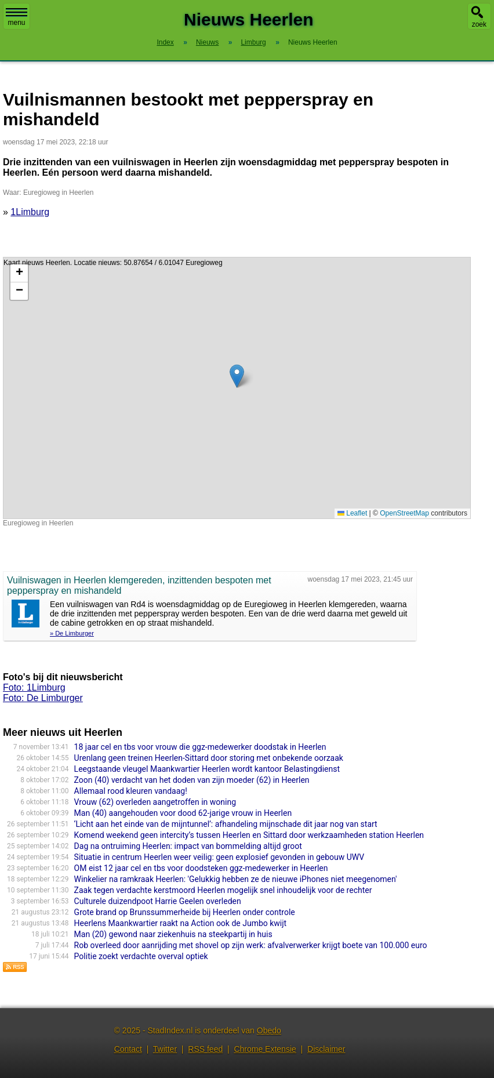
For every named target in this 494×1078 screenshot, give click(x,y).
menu (16, 17)
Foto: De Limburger (43, 698)
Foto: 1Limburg (34, 687)
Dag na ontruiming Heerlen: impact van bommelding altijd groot (188, 846)
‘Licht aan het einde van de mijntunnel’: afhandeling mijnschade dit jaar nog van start (225, 824)
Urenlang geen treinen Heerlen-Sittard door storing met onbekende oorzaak (208, 758)
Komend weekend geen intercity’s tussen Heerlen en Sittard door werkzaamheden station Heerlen (249, 835)
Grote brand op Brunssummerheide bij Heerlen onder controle (184, 912)
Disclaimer (326, 1049)
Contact (128, 1049)
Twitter (165, 1049)
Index (165, 42)
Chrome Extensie (265, 1049)
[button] (237, 376)
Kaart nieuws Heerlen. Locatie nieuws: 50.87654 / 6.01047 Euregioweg (235, 388)
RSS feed (205, 1049)
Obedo (269, 1030)
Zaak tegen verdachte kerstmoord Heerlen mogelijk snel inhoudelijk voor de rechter (223, 890)
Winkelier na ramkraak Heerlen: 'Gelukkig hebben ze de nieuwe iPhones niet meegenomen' (235, 879)
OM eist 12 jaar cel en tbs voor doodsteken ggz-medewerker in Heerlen (201, 868)
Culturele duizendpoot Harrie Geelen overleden (157, 901)
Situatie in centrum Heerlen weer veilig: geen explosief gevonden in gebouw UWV (219, 857)
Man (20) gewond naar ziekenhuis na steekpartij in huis (173, 934)
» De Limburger (72, 633)
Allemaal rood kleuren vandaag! (130, 791)
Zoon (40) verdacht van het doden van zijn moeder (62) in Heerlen (192, 780)
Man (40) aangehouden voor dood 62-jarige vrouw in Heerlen (183, 813)
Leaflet (352, 513)
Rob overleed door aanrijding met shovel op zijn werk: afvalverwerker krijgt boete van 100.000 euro (250, 945)
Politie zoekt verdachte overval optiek (141, 956)
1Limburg (29, 212)
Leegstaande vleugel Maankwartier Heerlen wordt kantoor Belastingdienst (207, 769)
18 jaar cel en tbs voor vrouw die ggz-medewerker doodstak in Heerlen (200, 747)
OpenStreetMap (404, 513)
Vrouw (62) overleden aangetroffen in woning (155, 802)
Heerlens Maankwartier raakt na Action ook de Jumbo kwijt (180, 923)
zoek (479, 24)
